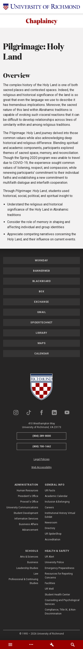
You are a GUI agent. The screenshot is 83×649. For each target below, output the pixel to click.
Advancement (30, 530)
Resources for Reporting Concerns (59, 575)
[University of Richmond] (41, 6)
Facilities (50, 583)
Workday (41, 260)
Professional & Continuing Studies (23, 581)
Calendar (41, 354)
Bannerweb (41, 271)
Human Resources (27, 490)
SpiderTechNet (41, 323)
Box (41, 291)
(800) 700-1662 (41, 446)
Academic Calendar (56, 496)
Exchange (41, 302)
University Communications (22, 507)
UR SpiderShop (53, 534)
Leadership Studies (27, 568)
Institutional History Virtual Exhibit (60, 515)
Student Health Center (57, 594)
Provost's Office (29, 502)
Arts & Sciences (29, 557)
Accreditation (52, 539)
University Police (54, 562)
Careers (49, 507)
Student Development (26, 513)
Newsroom (51, 523)
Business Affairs (28, 524)
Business (32, 562)
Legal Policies (42, 459)
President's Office (28, 496)
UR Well (49, 589)
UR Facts (50, 490)
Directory (50, 528)
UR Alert (49, 557)
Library (41, 333)
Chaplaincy (41, 21)
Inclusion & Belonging (57, 502)
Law (36, 573)
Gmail (41, 312)
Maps (41, 343)
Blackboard (41, 281)
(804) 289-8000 (41, 436)
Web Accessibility (41, 467)
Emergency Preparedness (59, 568)
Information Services (26, 519)
